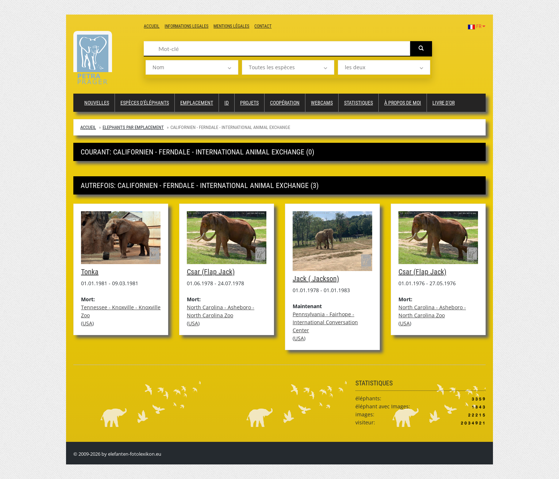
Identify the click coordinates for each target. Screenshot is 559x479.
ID (226, 103)
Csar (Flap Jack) (211, 271)
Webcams (322, 103)
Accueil (151, 26)
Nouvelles (96, 103)
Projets (249, 103)
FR (476, 26)
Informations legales (186, 26)
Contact (262, 26)
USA (87, 323)
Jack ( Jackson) (316, 278)
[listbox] (192, 67)
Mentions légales (231, 26)
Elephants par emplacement (133, 127)
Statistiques (358, 103)
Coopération (285, 103)
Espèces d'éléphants (144, 103)
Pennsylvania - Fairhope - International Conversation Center (325, 322)
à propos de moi (402, 103)
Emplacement (196, 103)
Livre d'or (443, 103)
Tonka (90, 271)
